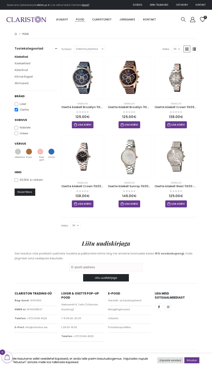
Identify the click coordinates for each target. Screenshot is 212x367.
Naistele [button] (25, 128)
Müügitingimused (119, 309)
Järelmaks (127, 19)
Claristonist (101, 19)
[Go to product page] (83, 77)
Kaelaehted (22, 63)
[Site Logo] (26, 19)
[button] (183, 19)
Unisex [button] (24, 133)
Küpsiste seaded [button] (170, 360)
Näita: (166, 49)
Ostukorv (182, 4)
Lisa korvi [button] (84, 124)
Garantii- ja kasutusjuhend (124, 300)
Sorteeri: (66, 49)
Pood (80, 19)
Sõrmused (21, 83)
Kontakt (201, 4)
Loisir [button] (23, 104)
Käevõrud (21, 70)
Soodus (137, 4)
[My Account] (193, 19)
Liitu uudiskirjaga (106, 278)
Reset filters (25, 192)
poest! (85, 4)
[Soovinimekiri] (202, 19)
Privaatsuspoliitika (119, 327)
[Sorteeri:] (89, 49)
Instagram (168, 307)
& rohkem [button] (31, 180)
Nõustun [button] (192, 360)
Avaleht (62, 19)
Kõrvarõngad (24, 77)
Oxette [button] (24, 110)
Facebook (159, 307)
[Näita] (177, 49)
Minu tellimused (159, 4)
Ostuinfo (113, 318)
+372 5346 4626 (36, 318)
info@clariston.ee (36, 327)
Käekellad (82, 103)
